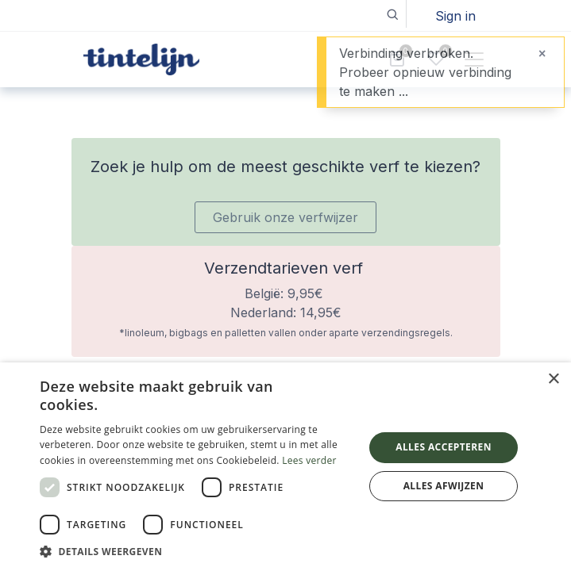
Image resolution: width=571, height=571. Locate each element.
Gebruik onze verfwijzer (285, 217)
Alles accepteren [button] (443, 447)
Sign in (455, 16)
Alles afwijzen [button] (443, 485)
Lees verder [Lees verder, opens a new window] (309, 460)
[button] (393, 14)
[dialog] (285, 466)
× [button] (553, 379)
